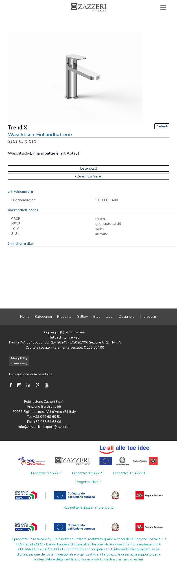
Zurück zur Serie (88, 176)
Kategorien (43, 316)
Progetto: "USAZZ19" (129, 473)
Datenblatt (88, 168)
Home (25, 316)
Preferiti (162, 126)
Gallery (82, 316)
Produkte (64, 316)
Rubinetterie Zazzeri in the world (88, 507)
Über (110, 316)
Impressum (148, 316)
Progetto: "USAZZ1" (46, 473)
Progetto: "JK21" (88, 482)
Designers (127, 316)
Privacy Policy (19, 358)
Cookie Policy (19, 363)
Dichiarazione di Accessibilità (30, 374)
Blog (97, 316)
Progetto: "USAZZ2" (87, 473)
